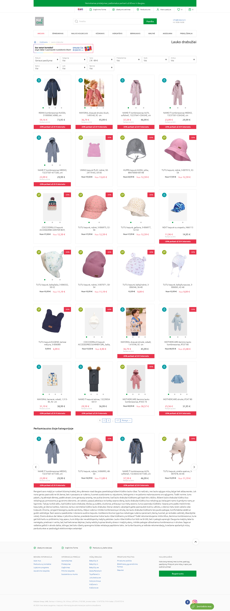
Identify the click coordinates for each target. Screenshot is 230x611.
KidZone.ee (93, 588)
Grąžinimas (65, 567)
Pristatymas (66, 564)
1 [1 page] (99, 420)
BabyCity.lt (93, 561)
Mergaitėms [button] (117, 33)
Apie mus (37, 561)
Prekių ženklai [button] (186, 33)
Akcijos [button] (41, 33)
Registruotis (178, 573)
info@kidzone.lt (179, 20)
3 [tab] (55, 107)
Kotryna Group (95, 581)
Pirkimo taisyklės (68, 571)
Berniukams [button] (135, 33)
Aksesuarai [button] (167, 33)
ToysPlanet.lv (94, 574)
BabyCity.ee (94, 567)
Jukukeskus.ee (95, 578)
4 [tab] (61, 107)
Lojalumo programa (41, 567)
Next (194, 467)
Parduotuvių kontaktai (42, 564)
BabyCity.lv (93, 564)
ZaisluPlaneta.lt (95, 571)
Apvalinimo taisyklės (42, 571)
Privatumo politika (124, 561)
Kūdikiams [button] (100, 33)
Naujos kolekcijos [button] (79, 33)
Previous (36, 467)
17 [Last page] (117, 420)
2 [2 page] (104, 420)
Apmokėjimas (66, 561)
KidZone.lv (93, 584)
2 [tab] (49, 107)
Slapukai (120, 570)
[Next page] (126, 421)
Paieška (150, 21)
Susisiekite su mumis (69, 574)
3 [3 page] (108, 420)
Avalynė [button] (151, 33)
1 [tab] (43, 107)
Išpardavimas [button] (57, 33)
